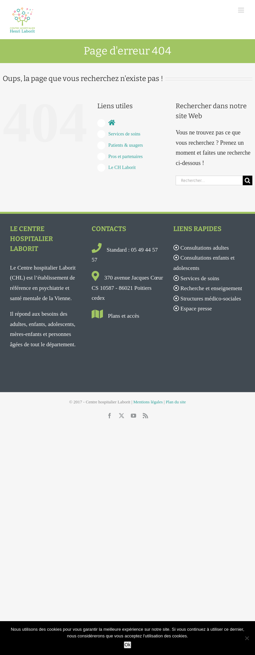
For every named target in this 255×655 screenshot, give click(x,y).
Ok (127, 644)
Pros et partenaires (125, 156)
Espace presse (196, 308)
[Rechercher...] (209, 180)
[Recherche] (247, 180)
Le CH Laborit (121, 167)
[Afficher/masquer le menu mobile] (241, 10)
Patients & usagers (125, 145)
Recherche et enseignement (211, 288)
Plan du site (176, 401)
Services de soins (124, 133)
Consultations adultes (204, 248)
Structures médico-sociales (210, 298)
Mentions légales (148, 401)
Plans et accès (123, 316)
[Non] (246, 638)
